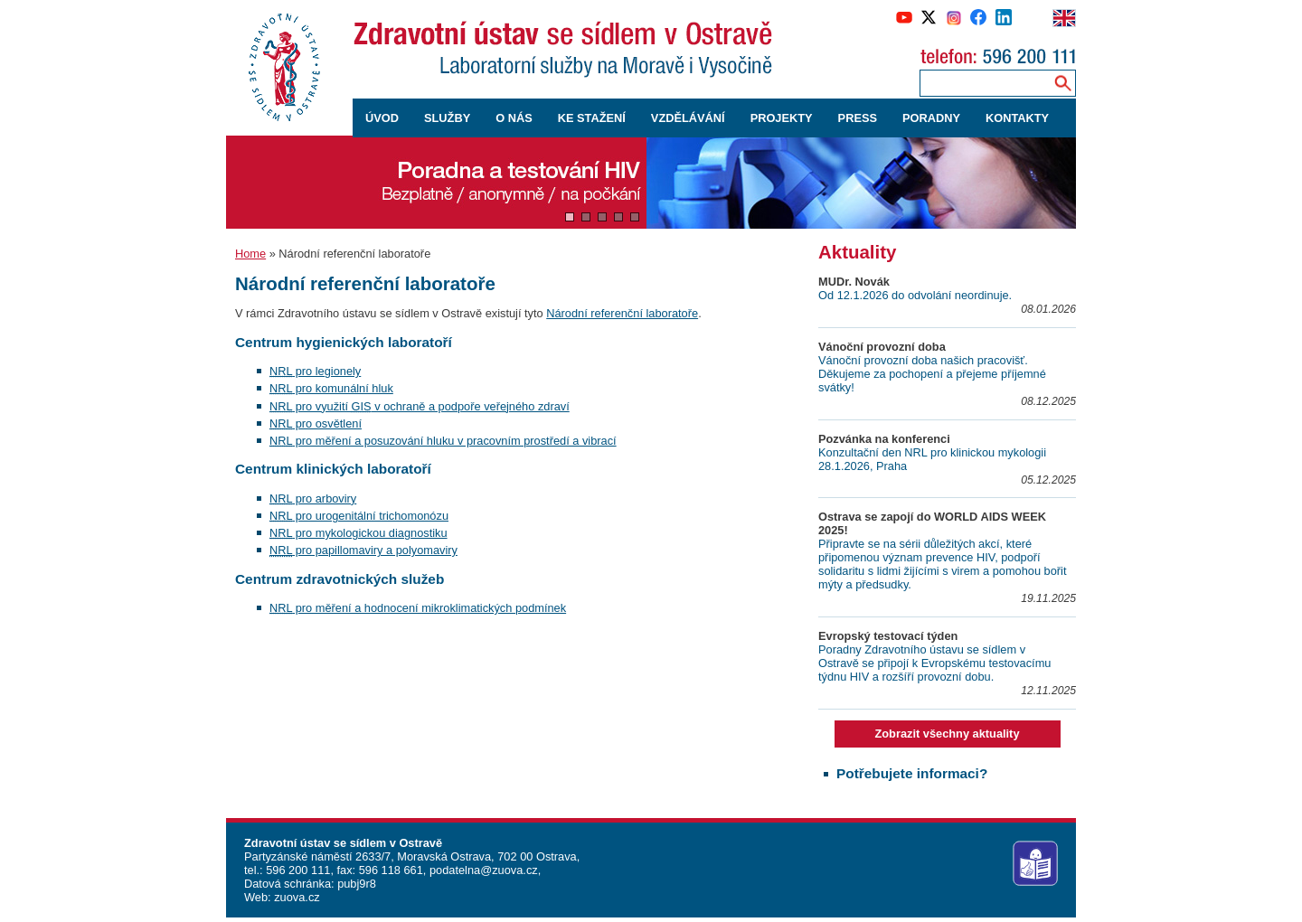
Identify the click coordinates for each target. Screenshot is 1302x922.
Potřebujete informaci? (911, 773)
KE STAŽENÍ (592, 118)
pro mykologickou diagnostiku (358, 533)
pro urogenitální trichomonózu (358, 515)
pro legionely (315, 371)
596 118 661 (389, 870)
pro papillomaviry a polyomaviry (363, 550)
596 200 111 (297, 870)
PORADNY (931, 118)
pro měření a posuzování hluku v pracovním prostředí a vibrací (443, 440)
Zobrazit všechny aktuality (946, 733)
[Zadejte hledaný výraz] (983, 82)
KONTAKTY (1017, 118)
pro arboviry (312, 498)
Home (250, 253)
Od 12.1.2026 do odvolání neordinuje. (915, 295)
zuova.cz (297, 897)
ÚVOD (382, 118)
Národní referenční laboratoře (622, 313)
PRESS (857, 118)
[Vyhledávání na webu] (1062, 82)
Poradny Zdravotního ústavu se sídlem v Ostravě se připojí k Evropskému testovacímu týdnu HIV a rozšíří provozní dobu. (934, 663)
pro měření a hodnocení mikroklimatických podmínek (417, 608)
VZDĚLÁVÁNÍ (688, 118)
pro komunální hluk (331, 388)
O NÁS (514, 118)
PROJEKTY (781, 118)
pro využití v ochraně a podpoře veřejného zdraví (419, 406)
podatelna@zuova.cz (483, 870)
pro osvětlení (315, 423)
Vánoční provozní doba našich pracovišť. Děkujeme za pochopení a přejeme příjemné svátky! (932, 373)
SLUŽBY (447, 118)
